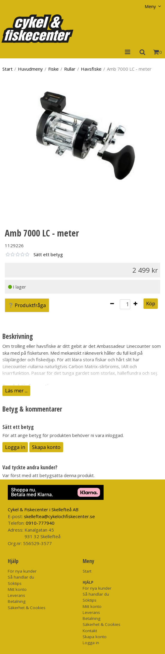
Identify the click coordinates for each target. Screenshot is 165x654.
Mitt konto (17, 589)
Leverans (16, 595)
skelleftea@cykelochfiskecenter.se (59, 516)
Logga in (15, 447)
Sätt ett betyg (48, 254)
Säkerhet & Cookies (27, 607)
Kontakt (90, 630)
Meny (150, 6)
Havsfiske (91, 69)
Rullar (69, 69)
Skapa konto (46, 447)
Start (7, 69)
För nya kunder (22, 571)
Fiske (53, 69)
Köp (150, 303)
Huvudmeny (30, 69)
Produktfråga (27, 305)
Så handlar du (21, 577)
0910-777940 (40, 523)
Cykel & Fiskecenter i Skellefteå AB (43, 509)
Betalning (16, 601)
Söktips (15, 583)
